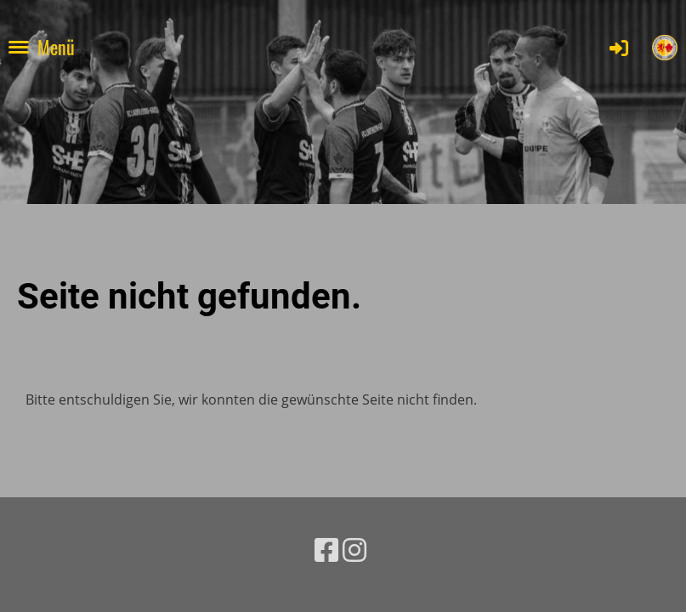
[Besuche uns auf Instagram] (354, 549)
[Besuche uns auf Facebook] (326, 549)
